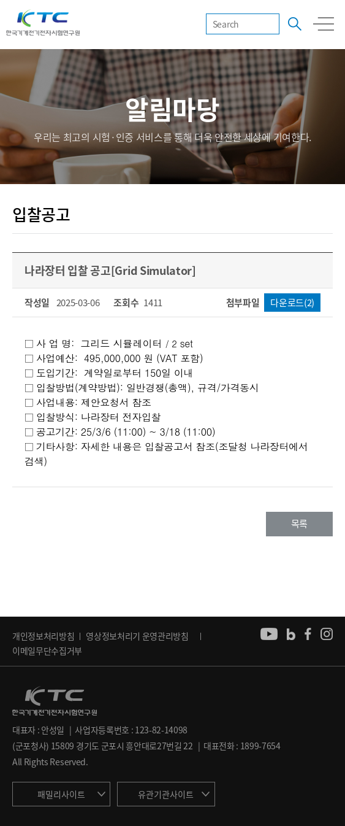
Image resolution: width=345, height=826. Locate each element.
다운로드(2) (292, 302)
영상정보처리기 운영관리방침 (137, 636)
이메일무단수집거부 (47, 650)
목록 (299, 523)
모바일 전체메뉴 (323, 24)
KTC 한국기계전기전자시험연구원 (43, 23)
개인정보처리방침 (43, 636)
